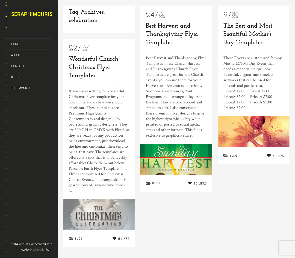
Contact (17, 66)
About (16, 55)
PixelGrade (37, 249)
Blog (15, 77)
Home (15, 44)
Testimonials (21, 88)
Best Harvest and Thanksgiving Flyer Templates (172, 34)
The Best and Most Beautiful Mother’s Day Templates (247, 34)
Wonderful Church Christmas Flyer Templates (93, 67)
